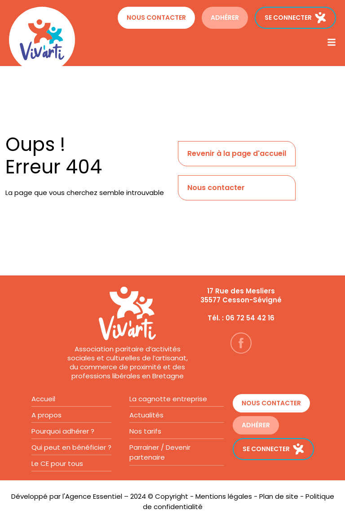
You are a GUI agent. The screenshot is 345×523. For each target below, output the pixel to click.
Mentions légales (223, 496)
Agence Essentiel (93, 496)
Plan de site (278, 496)
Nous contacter (156, 17)
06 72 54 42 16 (250, 318)
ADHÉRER (225, 17)
